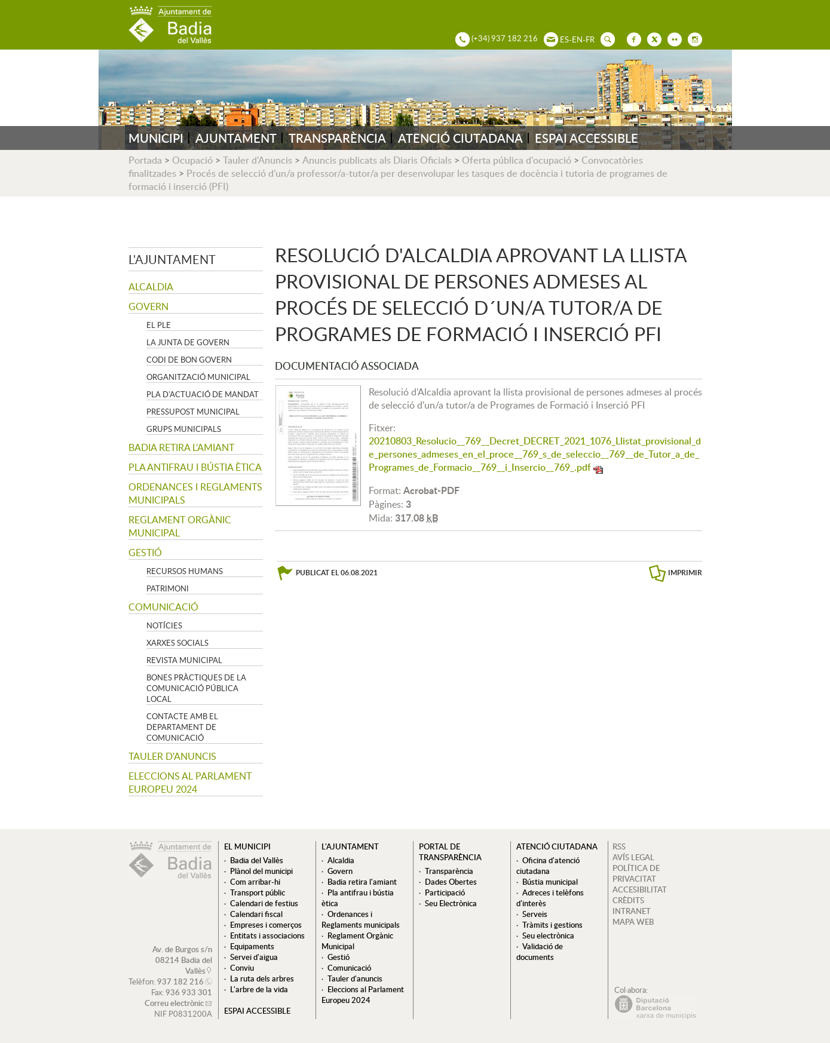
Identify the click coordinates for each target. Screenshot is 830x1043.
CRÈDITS (628, 900)
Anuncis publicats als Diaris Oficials (377, 160)
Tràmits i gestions (552, 924)
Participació (445, 892)
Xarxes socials (177, 642)
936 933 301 (189, 992)
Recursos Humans (184, 571)
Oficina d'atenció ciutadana (548, 865)
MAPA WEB (633, 921)
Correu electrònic (174, 1003)
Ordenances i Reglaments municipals (195, 493)
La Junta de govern (187, 342)
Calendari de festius (264, 903)
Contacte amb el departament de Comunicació (182, 727)
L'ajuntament (172, 259)
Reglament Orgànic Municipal (179, 526)
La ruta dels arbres (262, 978)
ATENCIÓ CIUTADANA (460, 138)
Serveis (534, 914)
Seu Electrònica (451, 903)
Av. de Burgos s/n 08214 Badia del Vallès (182, 960)
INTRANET (631, 911)
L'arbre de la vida (259, 989)
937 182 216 (180, 981)
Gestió (145, 552)
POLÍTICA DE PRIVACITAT (636, 873)
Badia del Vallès (256, 860)
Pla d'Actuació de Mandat (202, 394)
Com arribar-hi (255, 881)
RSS (619, 846)
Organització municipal (198, 377)
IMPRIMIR (685, 572)
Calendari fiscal (256, 914)
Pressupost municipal (193, 411)
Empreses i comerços (266, 924)
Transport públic (257, 892)
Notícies (164, 625)
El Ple (158, 325)
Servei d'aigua (254, 957)
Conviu (242, 967)
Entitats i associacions (267, 935)
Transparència (449, 871)
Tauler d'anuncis (172, 756)
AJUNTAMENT (236, 138)
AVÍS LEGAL (633, 857)
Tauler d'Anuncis (257, 160)
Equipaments (252, 946)
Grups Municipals (183, 429)
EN (577, 39)
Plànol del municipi (261, 871)
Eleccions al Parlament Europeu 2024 (190, 782)
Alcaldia (150, 286)
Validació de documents (539, 951)
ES (564, 39)
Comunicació (163, 606)
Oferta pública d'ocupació (516, 160)
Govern (148, 306)
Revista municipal (184, 660)
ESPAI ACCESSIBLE (586, 138)
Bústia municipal (550, 881)
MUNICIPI (155, 138)
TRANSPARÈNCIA (337, 138)
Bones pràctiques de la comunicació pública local (196, 688)
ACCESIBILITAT (639, 889)
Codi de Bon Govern (189, 359)
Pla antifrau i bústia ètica (195, 467)
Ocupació (192, 160)
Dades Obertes (451, 881)
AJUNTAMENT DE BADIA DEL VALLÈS (170, 25)
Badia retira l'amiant (181, 447)
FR (590, 39)
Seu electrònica (548, 935)
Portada (145, 160)
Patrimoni (167, 588)
